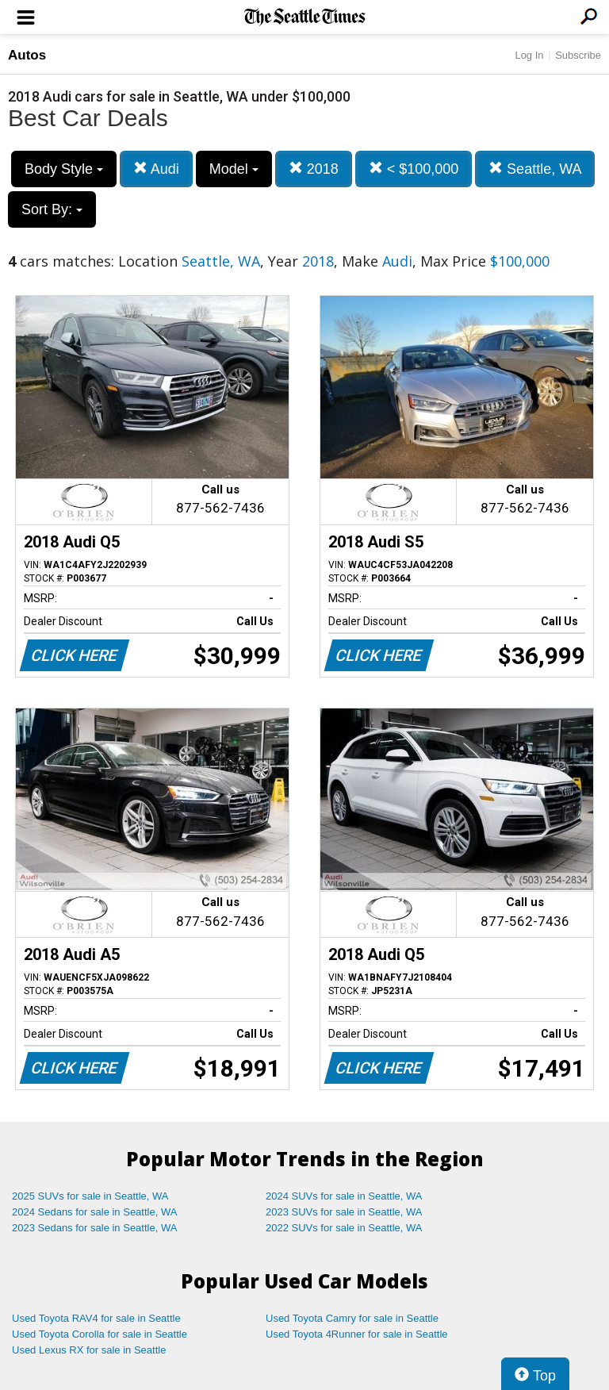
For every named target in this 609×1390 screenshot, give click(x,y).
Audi (156, 168)
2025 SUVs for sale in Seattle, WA (90, 1196)
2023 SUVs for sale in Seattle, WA (344, 1212)
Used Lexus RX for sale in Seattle (89, 1350)
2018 (314, 168)
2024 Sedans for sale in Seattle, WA (94, 1212)
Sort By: (51, 209)
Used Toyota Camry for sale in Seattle (352, 1318)
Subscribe (578, 55)
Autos (27, 55)
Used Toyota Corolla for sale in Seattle (99, 1334)
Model (234, 169)
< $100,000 (414, 168)
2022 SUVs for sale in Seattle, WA (344, 1228)
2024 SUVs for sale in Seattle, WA (344, 1196)
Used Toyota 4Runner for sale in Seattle (357, 1334)
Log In (529, 55)
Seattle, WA (534, 168)
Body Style (64, 169)
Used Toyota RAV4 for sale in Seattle (96, 1318)
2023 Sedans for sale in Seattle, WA (94, 1228)
